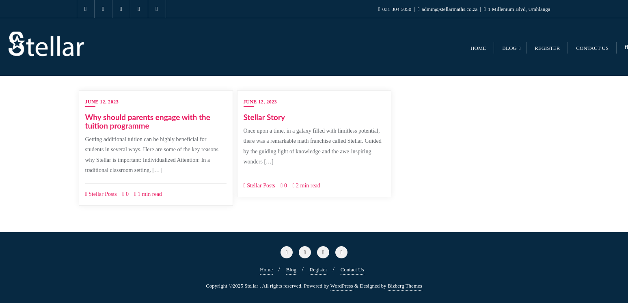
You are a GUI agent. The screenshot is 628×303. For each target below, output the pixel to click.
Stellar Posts (101, 194)
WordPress (341, 286)
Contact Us (352, 269)
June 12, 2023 (102, 102)
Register (318, 269)
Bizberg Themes (405, 286)
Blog (291, 269)
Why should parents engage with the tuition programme (147, 121)
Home (266, 269)
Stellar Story (264, 117)
